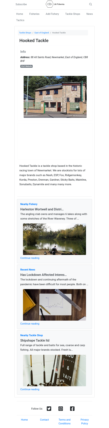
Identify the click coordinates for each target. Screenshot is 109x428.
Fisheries (34, 13)
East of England (41, 32)
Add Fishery (52, 13)
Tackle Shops (72, 13)
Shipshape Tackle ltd (34, 340)
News (89, 13)
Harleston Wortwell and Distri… (42, 209)
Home (19, 13)
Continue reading (29, 258)
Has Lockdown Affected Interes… (43, 275)
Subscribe (21, 4)
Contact (44, 419)
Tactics (20, 20)
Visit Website (26, 66)
